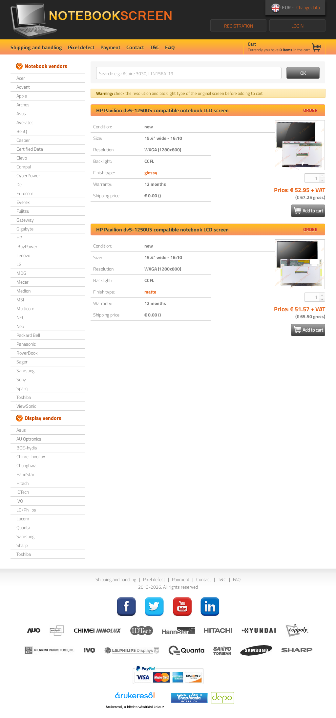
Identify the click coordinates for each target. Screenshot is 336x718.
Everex (23, 202)
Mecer (22, 281)
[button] (322, 175)
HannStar (25, 474)
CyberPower (28, 175)
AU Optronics (28, 438)
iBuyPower (26, 246)
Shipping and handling (36, 47)
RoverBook (27, 352)
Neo (20, 326)
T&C (154, 47)
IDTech (22, 492)
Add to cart (308, 210)
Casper (23, 140)
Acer (20, 78)
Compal (23, 166)
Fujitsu (22, 210)
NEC (20, 317)
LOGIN (297, 25)
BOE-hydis (26, 447)
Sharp (22, 545)
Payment (110, 47)
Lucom (22, 518)
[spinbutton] (312, 178)
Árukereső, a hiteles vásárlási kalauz (135, 707)
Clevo (21, 157)
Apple (21, 95)
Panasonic (26, 343)
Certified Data (29, 148)
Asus (21, 113)
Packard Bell (28, 335)
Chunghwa (26, 465)
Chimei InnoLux (30, 456)
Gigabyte (24, 228)
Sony (21, 379)
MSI (20, 299)
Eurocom (24, 193)
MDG (21, 273)
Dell (20, 184)
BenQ (21, 131)
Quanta (23, 527)
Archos (23, 104)
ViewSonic (26, 406)
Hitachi (23, 483)
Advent (23, 86)
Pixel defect (81, 47)
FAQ (170, 47)
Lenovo (23, 255)
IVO (19, 500)
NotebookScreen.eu (91, 19)
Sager (22, 361)
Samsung (25, 370)
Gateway (25, 219)
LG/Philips (26, 509)
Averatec (24, 122)
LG (19, 264)
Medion (23, 290)
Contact (135, 47)
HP (19, 237)
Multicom (25, 308)
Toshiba (23, 397)
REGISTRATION (238, 25)
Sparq (22, 388)
